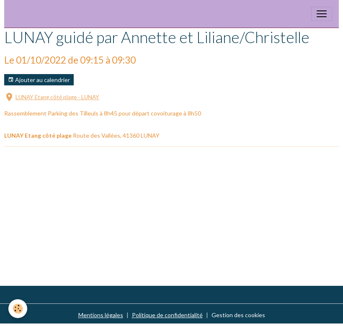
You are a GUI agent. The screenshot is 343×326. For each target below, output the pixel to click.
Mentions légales (100, 314)
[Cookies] (17, 308)
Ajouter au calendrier (39, 80)
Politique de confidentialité (167, 314)
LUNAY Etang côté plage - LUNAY (57, 97)
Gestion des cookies (238, 314)
